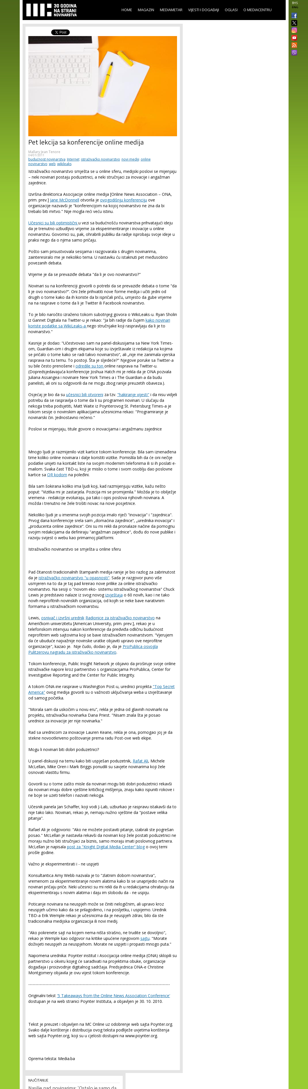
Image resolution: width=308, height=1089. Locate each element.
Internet (73, 159)
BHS (295, 3)
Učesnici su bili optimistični (53, 223)
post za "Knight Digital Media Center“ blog (106, 846)
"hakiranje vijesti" (133, 394)
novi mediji (130, 159)
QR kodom (57, 474)
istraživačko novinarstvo (100, 159)
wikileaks (64, 163)
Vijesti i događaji (203, 9)
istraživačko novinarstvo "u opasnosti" (74, 577)
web (52, 163)
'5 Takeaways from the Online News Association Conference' (113, 995)
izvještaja (114, 595)
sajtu (145, 938)
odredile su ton (89, 366)
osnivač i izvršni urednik (62, 617)
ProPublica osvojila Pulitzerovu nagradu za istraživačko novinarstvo (93, 649)
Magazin (146, 9)
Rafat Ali (140, 761)
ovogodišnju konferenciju (123, 200)
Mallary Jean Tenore (44, 151)
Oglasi (231, 9)
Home (127, 9)
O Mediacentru (257, 9)
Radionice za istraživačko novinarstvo (120, 617)
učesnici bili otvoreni (84, 394)
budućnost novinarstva (46, 159)
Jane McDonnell (64, 200)
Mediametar (171, 9)
